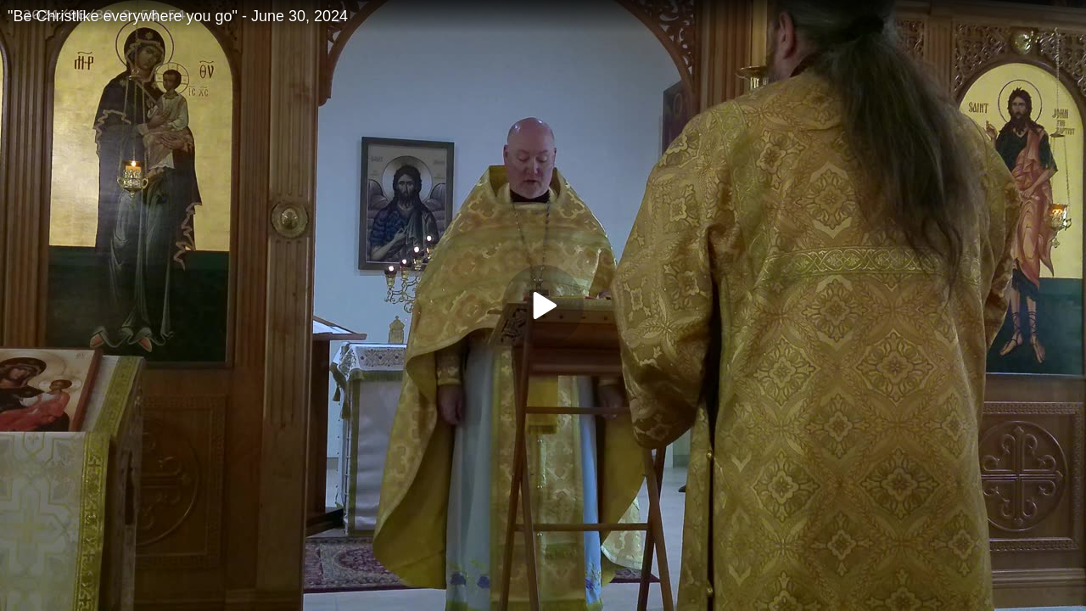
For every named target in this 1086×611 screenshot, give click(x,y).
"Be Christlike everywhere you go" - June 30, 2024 (178, 16)
